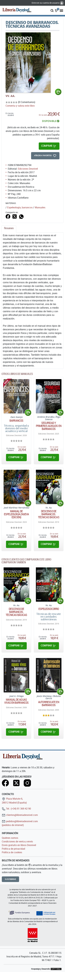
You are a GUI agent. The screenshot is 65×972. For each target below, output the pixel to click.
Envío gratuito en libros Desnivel (19, 845)
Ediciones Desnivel (28, 168)
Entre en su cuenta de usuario (48, 2)
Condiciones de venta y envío (17, 841)
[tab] (9, 228)
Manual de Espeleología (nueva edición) (16, 514)
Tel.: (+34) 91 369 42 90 (16, 808)
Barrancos (16, 420)
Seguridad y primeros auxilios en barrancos (48, 425)
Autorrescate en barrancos (48, 704)
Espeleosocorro (48, 608)
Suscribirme (10, 879)
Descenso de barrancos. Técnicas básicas (48, 514)
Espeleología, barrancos (20, 207)
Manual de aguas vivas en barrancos (16, 701)
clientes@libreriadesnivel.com (20, 815)
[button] (52, 10)
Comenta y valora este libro (20, 105)
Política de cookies (12, 852)
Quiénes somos (10, 837)
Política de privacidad (13, 848)
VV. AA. (10, 96)
